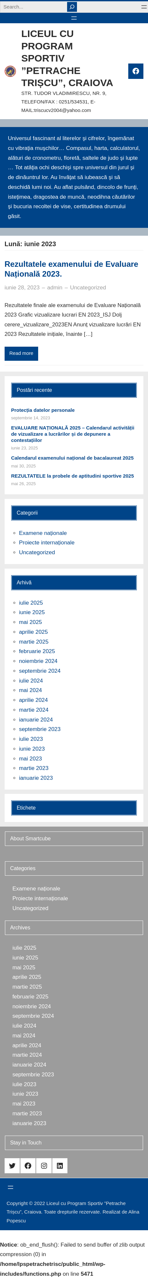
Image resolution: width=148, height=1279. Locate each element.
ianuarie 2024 (36, 720)
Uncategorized (88, 287)
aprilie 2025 (33, 632)
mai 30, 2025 (23, 466)
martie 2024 (34, 710)
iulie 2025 (31, 603)
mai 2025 (30, 622)
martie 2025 (34, 642)
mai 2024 (30, 690)
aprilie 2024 (33, 700)
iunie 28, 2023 (22, 287)
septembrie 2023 (40, 729)
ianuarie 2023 (36, 778)
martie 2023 (34, 768)
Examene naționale (43, 533)
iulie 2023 (31, 739)
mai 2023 (30, 759)
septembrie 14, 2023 (30, 417)
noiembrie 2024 (38, 661)
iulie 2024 (31, 681)
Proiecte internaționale (47, 542)
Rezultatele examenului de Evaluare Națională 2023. (71, 269)
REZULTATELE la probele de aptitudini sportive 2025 (72, 476)
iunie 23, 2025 (24, 448)
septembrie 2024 (40, 671)
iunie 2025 (32, 612)
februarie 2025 (37, 651)
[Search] (72, 7)
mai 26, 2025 (23, 483)
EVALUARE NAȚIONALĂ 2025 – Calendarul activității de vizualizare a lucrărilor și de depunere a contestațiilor (73, 434)
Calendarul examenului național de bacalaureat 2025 (72, 458)
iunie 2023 (32, 749)
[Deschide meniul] (144, 7)
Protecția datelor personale (43, 410)
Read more (21, 353)
